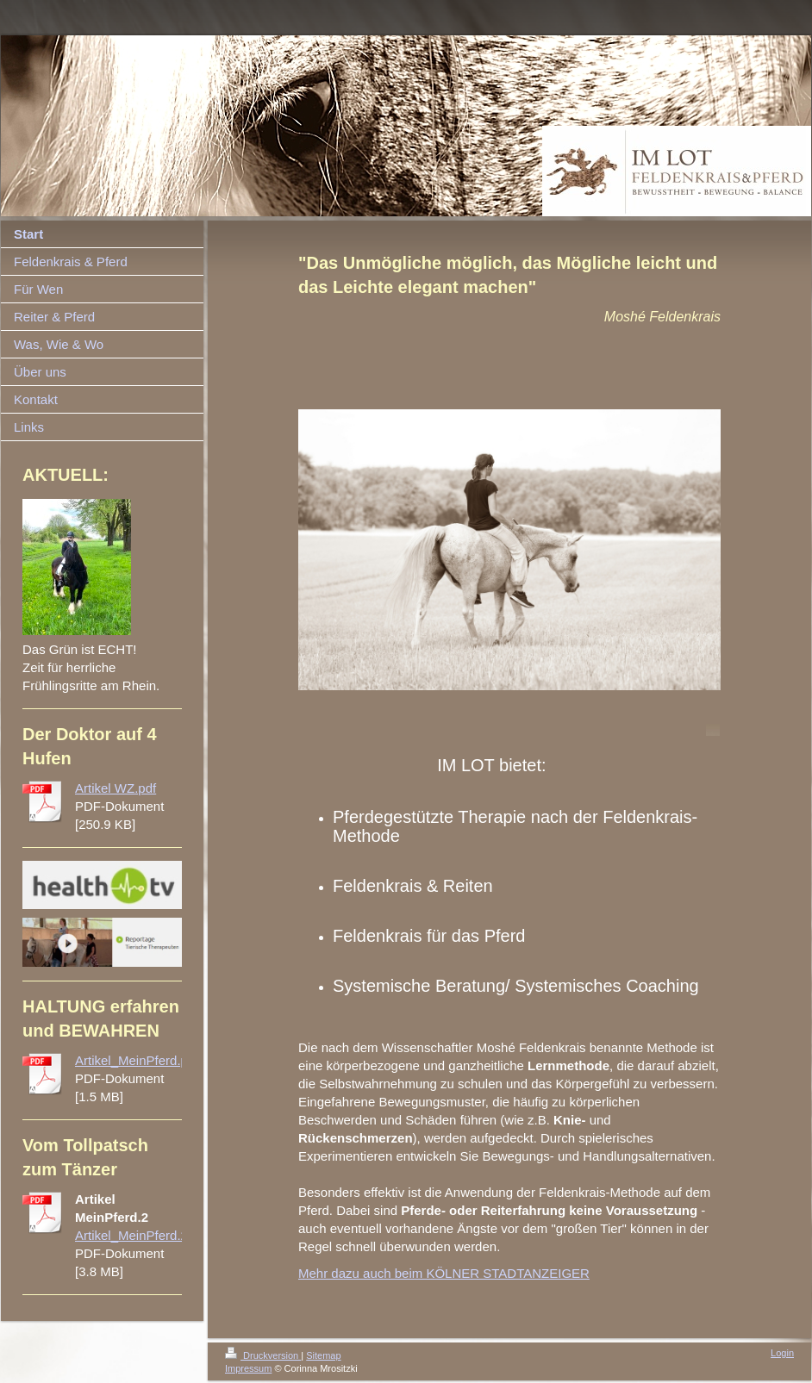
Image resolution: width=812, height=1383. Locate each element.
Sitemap (323, 1355)
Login (782, 1353)
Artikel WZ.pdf (115, 788)
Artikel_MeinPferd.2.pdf (142, 1235)
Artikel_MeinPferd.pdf (136, 1060)
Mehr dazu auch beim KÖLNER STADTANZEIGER (444, 1273)
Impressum (248, 1368)
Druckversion (263, 1355)
